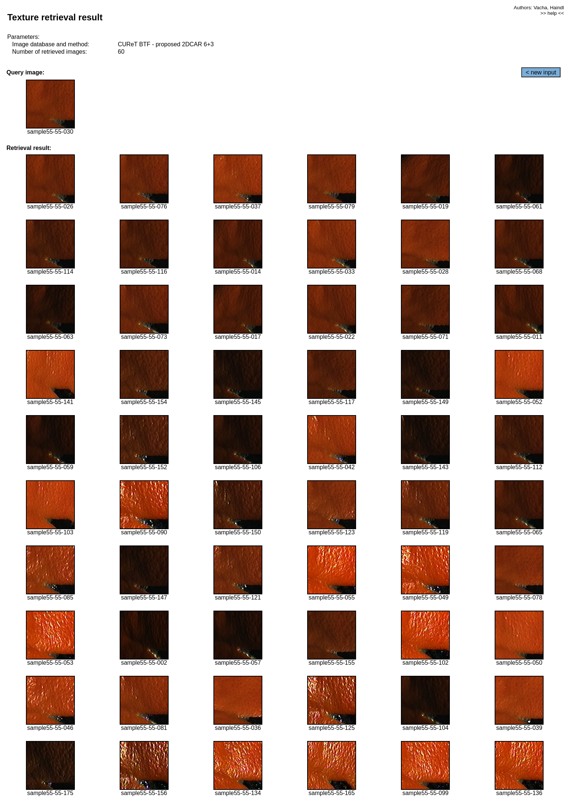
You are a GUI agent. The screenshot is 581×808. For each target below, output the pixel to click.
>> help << (552, 13)
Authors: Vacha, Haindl (539, 7)
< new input (541, 72)
